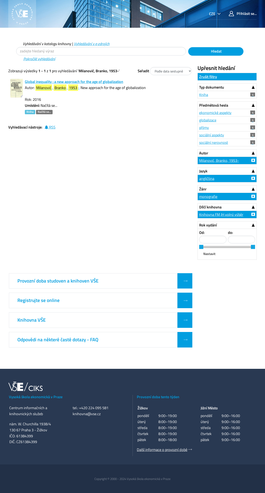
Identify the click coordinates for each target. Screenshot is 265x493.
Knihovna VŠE (31, 319)
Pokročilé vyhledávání (39, 59)
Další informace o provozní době (162, 449)
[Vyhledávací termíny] (101, 51)
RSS (50, 127)
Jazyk (203, 171)
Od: (202, 232)
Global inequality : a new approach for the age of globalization (74, 81)
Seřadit (143, 71)
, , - (57, 87)
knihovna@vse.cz (87, 414)
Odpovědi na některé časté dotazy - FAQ (57, 339)
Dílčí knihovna (210, 207)
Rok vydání (208, 225)
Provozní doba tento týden (158, 397)
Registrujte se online (38, 300)
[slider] (201, 247)
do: (230, 232)
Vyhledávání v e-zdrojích (92, 44)
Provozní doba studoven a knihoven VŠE (58, 280)
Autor (203, 153)
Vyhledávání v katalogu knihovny (47, 44)
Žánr (203, 189)
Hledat (216, 51)
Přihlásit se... (243, 13)
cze (212, 14)
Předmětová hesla (213, 105)
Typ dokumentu (211, 87)
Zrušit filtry (208, 76)
